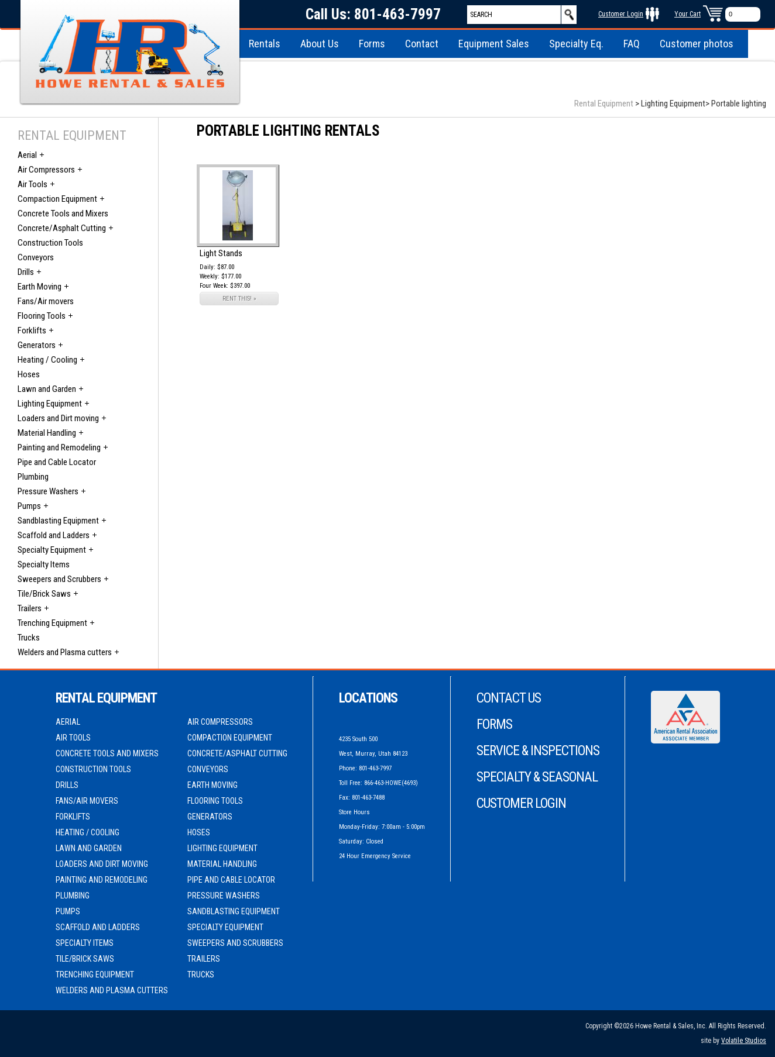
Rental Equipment (603, 103)
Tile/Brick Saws (44, 593)
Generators (37, 345)
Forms (372, 43)
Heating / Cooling (47, 359)
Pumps (29, 506)
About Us (319, 43)
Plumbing (33, 476)
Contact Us (508, 698)
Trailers (30, 608)
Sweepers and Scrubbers (59, 579)
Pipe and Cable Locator (57, 462)
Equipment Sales (493, 43)
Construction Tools (50, 242)
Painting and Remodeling (59, 447)
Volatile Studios (743, 1041)
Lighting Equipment (50, 403)
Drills (26, 272)
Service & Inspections (537, 751)
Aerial (27, 155)
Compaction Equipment (57, 199)
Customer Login (620, 14)
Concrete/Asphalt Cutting (62, 228)
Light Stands (221, 253)
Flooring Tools (42, 316)
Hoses (29, 374)
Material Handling (47, 433)
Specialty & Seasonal (537, 777)
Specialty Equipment (52, 550)
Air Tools (32, 184)
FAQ (631, 43)
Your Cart (687, 14)
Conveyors (36, 257)
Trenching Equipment (52, 623)
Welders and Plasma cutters (65, 652)
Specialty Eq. (576, 43)
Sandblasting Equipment (58, 520)
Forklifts (32, 330)
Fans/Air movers (46, 301)
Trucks (29, 637)
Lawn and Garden (47, 389)
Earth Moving (39, 286)
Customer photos (696, 43)
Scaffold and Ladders (54, 535)
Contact (421, 43)
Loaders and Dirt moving (58, 418)
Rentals (264, 43)
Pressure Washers (48, 491)
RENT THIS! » (239, 298)
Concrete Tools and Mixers (63, 213)
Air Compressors (46, 169)
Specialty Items (44, 564)
